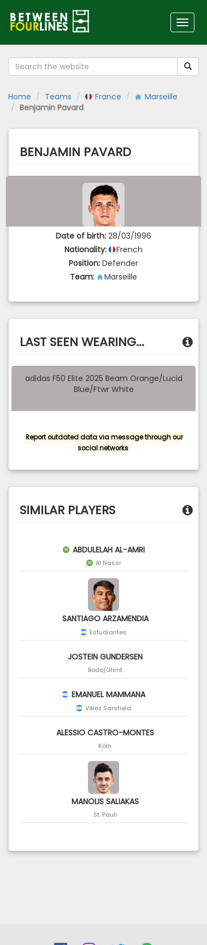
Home (19, 96)
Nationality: (85, 249)
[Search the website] (93, 66)
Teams (58, 96)
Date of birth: (81, 235)
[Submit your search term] (188, 66)
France (103, 96)
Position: (84, 263)
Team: (82, 276)
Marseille (156, 96)
